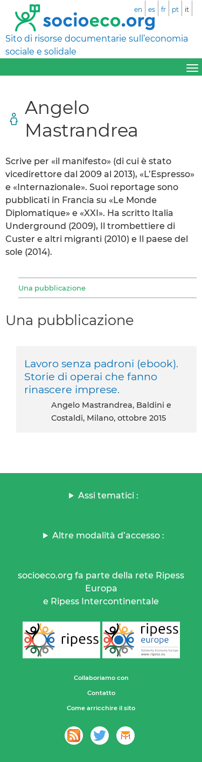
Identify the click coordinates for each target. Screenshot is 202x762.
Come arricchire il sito (101, 708)
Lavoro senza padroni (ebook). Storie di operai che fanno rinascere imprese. (101, 376)
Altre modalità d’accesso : (108, 535)
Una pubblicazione (52, 288)
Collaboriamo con (101, 678)
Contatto (101, 693)
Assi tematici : (108, 495)
